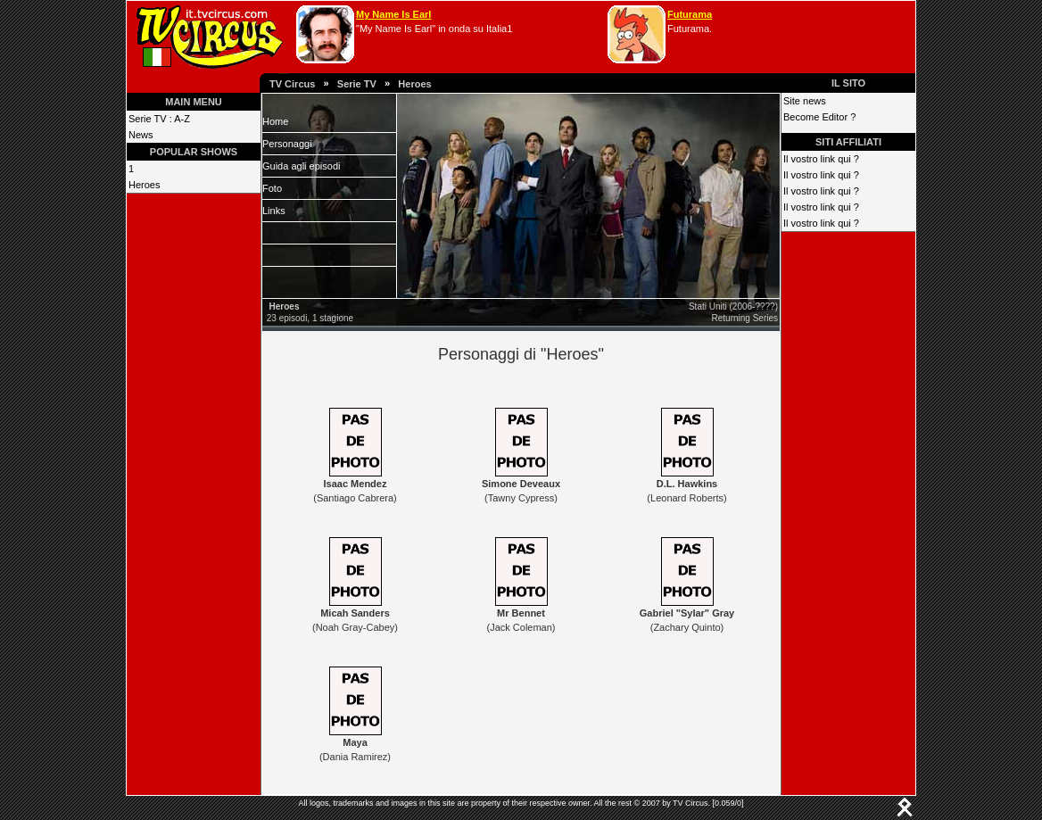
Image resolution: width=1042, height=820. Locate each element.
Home (275, 121)
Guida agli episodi (301, 166)
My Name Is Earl (393, 14)
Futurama (689, 14)
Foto (272, 188)
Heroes (414, 84)
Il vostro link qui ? (821, 158)
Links (273, 210)
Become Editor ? (819, 117)
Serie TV (356, 84)
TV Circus (292, 84)
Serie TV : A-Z (159, 118)
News (140, 134)
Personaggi (287, 143)
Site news (804, 100)
